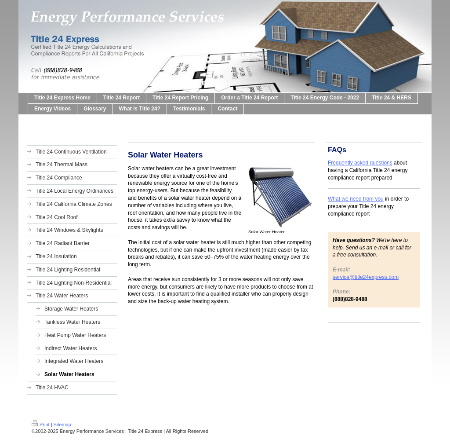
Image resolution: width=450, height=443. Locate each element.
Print (41, 424)
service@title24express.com (366, 277)
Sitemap (62, 424)
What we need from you (356, 199)
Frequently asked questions (360, 163)
